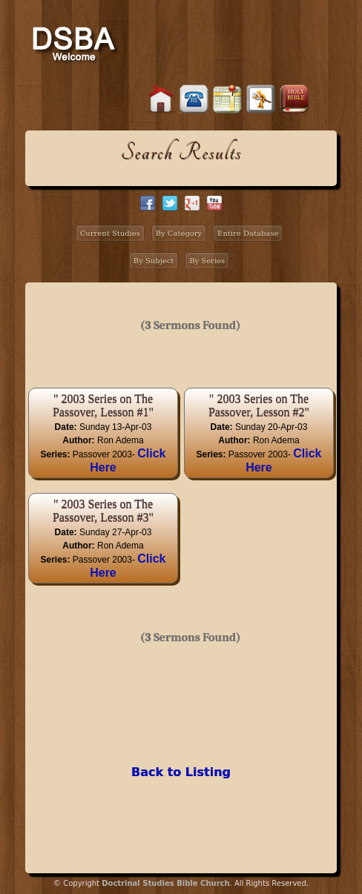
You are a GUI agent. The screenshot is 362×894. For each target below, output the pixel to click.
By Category (179, 233)
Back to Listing (181, 772)
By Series (207, 260)
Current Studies (110, 233)
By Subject (154, 260)
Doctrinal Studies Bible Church (165, 883)
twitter (170, 203)
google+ (192, 203)
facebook (147, 203)
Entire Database (247, 233)
